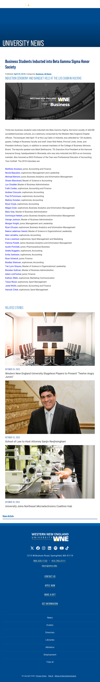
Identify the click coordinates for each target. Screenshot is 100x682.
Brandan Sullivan (13, 270)
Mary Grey (10, 211)
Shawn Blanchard (13, 180)
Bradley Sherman (13, 262)
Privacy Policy (41, 676)
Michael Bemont (12, 176)
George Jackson (12, 219)
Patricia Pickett (12, 242)
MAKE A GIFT (50, 594)
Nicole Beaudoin (12, 172)
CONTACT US (50, 576)
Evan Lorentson (12, 239)
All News (47, 74)
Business (39, 74)
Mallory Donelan (12, 200)
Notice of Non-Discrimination (65, 676)
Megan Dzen (11, 207)
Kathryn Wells (11, 277)
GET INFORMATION (50, 603)
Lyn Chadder (11, 184)
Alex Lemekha (11, 235)
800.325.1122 (40, 561)
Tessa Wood (11, 281)
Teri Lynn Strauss (13, 266)
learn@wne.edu (49, 566)
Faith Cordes (11, 188)
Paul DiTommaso (13, 196)
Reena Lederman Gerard (16, 231)
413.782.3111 (59, 561)
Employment (50, 654)
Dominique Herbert (13, 215)
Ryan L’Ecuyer (11, 227)
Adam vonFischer (13, 274)
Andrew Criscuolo (13, 192)
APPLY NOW (50, 585)
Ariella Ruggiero (12, 250)
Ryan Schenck (11, 258)
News (50, 617)
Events (50, 625)
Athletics (50, 647)
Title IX (50, 662)
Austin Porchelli (12, 246)
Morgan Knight (12, 223)
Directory (50, 632)
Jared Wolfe (10, 285)
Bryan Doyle (10, 203)
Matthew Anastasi (13, 168)
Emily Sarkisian (12, 254)
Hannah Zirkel (11, 289)
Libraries (50, 639)
